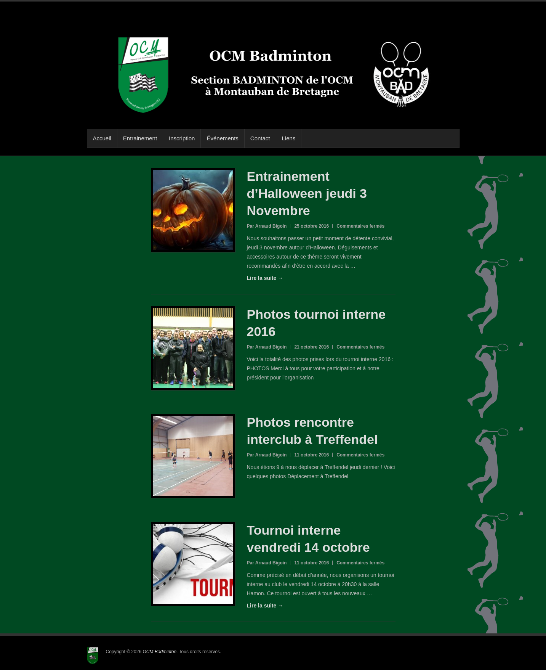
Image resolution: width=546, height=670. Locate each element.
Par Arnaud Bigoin (267, 226)
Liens (289, 138)
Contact (260, 138)
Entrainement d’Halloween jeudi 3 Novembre (307, 193)
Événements (222, 138)
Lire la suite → (265, 278)
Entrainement (140, 138)
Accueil (102, 138)
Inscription (182, 138)
